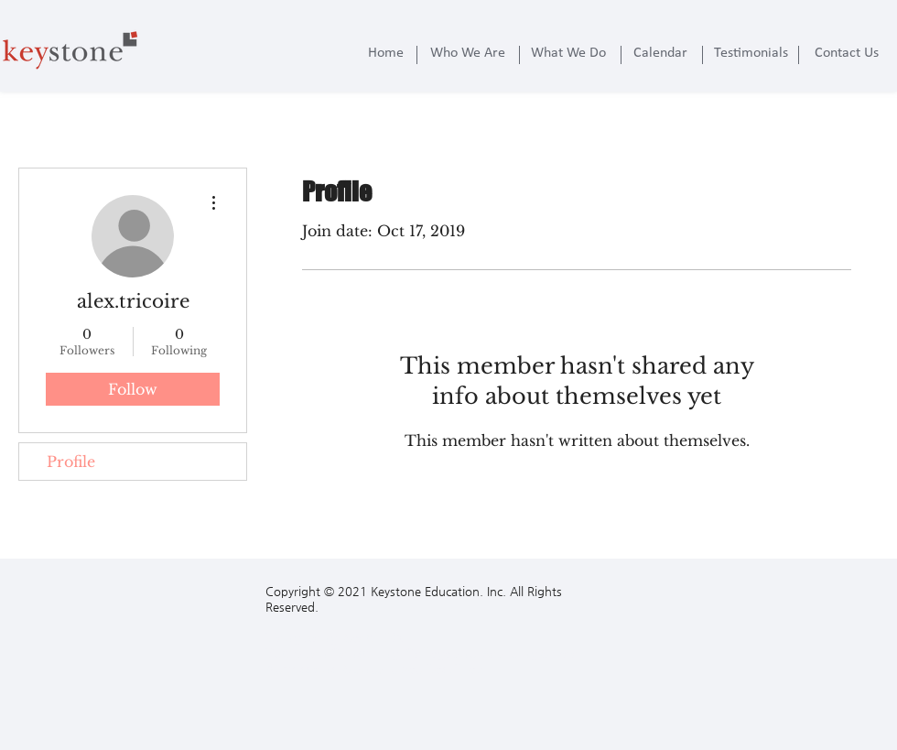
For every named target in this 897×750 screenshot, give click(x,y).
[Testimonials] (751, 53)
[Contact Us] (847, 53)
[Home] (385, 53)
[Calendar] (660, 53)
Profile (71, 461)
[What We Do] (568, 53)
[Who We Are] (467, 53)
